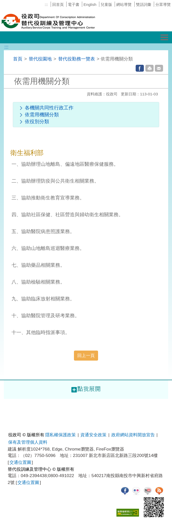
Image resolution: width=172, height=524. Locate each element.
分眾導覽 (163, 4)
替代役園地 (40, 58)
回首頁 (58, 4)
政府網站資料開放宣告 (133, 434)
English (89, 4)
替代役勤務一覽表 (76, 58)
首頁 (17, 58)
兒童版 (106, 4)
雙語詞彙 (143, 4)
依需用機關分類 (42, 114)
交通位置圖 (20, 462)
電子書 (73, 4)
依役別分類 (37, 121)
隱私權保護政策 (60, 434)
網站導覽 (124, 4)
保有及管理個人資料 (27, 442)
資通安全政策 (93, 434)
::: (46, 4)
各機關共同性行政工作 (49, 107)
